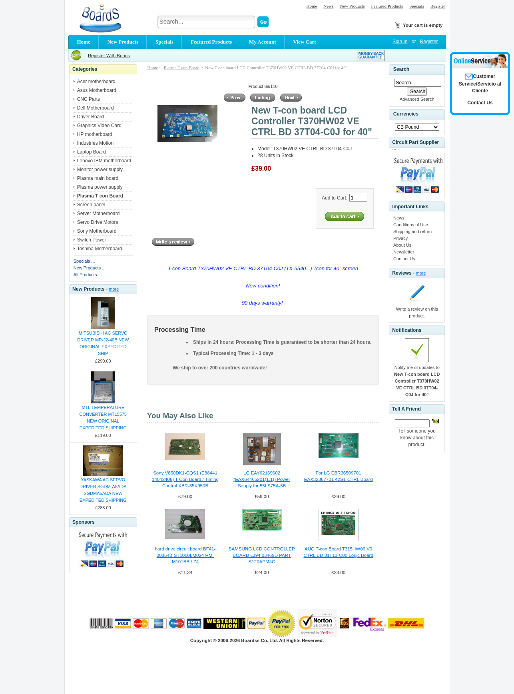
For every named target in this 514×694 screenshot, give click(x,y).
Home (311, 6)
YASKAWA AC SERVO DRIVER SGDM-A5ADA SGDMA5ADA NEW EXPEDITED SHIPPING (103, 490)
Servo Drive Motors (97, 222)
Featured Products (387, 6)
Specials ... (84, 261)
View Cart (304, 42)
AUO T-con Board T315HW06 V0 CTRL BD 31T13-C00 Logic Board (338, 552)
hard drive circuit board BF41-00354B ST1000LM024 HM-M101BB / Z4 (185, 555)
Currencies (405, 114)
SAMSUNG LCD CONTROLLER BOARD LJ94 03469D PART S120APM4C (262, 555)
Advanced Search (417, 99)
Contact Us (404, 258)
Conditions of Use (410, 224)
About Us (402, 245)
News (328, 6)
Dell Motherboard (95, 108)
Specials (416, 6)
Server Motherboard (98, 213)
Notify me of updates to (417, 381)
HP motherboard (94, 134)
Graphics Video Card (99, 125)
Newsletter (403, 251)
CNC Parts (88, 99)
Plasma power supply (100, 187)
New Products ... (90, 267)
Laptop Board (91, 152)
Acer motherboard (96, 81)
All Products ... (88, 274)
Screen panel (91, 204)
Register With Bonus (109, 55)
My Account (262, 42)
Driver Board (90, 117)
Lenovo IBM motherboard (104, 161)
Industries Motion (95, 143)
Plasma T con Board (181, 67)
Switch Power (91, 240)
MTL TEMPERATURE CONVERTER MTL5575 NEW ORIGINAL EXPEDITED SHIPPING (103, 417)
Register (437, 6)
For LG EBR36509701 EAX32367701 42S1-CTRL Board (338, 476)
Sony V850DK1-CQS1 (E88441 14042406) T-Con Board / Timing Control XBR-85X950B (185, 479)
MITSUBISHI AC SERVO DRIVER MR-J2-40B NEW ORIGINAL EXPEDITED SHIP (103, 343)
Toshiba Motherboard (99, 248)
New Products (352, 6)
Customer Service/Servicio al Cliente (480, 84)
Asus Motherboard (96, 90)
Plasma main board (97, 178)
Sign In (399, 41)
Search (401, 69)
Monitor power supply (100, 169)
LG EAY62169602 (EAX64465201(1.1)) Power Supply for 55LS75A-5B (261, 479)
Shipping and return (412, 231)
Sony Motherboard (97, 231)
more (114, 289)
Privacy (400, 238)
